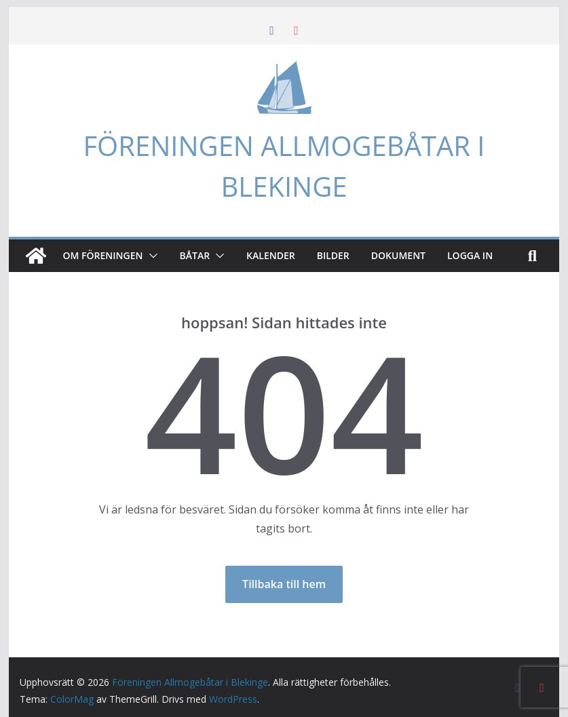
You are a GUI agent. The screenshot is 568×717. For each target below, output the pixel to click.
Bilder (333, 255)
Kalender (270, 255)
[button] (150, 255)
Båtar (195, 255)
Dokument (398, 255)
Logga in (470, 255)
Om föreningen (103, 255)
